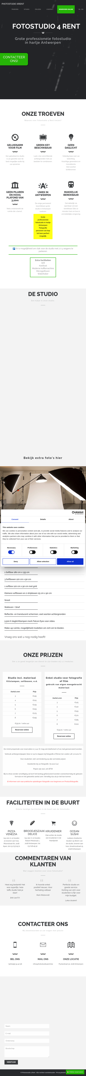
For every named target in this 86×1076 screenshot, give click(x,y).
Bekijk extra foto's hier (43, 458)
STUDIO (26, 9)
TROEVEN (14, 9)
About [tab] (71, 519)
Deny (16, 561)
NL (80, 9)
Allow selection (43, 561)
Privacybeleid (61, 1072)
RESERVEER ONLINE (66, 9)
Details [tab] (43, 519)
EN (82, 9)
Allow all (70, 561)
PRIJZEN (38, 9)
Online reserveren (75, 1072)
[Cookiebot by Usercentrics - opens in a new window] (73, 512)
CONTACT (49, 9)
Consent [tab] (15, 519)
